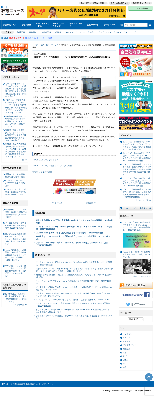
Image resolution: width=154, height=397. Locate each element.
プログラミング (103, 30)
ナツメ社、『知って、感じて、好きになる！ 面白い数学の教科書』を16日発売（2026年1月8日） (15, 268)
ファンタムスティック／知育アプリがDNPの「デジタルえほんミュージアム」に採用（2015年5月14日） (72, 241)
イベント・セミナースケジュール (137, 206)
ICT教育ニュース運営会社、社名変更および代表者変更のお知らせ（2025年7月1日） (16, 295)
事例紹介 (33, 30)
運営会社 (5, 382)
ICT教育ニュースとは (141, 3)
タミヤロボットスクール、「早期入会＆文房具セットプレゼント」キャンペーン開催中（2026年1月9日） (73, 302)
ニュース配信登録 (140, 8)
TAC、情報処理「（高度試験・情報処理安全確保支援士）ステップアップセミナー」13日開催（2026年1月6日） (15, 252)
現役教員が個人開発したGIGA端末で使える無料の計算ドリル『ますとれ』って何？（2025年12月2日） (15, 119)
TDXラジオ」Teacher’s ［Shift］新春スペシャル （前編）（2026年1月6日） (137, 260)
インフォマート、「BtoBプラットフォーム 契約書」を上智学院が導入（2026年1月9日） (74, 297)
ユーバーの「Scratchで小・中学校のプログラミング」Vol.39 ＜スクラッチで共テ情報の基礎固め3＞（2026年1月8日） (137, 143)
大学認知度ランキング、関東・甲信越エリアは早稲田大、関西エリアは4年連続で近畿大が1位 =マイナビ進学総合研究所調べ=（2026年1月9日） (74, 267)
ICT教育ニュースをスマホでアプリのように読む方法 (15, 180)
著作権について (34, 382)
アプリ (133, 30)
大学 (125, 350)
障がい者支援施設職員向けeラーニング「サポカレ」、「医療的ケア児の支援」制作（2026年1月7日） (15, 236)
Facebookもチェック (136, 292)
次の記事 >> (91, 200)
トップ (35, 42)
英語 (91, 30)
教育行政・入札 (10, 24)
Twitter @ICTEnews (136, 301)
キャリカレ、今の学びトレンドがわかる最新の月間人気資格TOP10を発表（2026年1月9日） (73, 280)
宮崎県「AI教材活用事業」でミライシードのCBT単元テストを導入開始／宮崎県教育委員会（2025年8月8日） (15, 133)
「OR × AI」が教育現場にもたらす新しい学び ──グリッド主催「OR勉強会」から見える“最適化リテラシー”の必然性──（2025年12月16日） (16, 104)
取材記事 (21, 30)
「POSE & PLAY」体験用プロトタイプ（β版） (52, 163)
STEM (117, 30)
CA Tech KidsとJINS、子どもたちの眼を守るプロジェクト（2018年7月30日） (70, 230)
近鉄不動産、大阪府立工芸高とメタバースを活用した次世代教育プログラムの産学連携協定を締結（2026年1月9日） (74, 286)
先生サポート (93, 24)
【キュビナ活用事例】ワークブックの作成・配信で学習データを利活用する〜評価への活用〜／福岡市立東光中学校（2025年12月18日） (137, 167)
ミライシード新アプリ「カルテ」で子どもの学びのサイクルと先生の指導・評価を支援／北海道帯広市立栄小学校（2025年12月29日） (16, 87)
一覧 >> (23, 157)
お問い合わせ (47, 382)
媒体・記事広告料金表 (119, 3)
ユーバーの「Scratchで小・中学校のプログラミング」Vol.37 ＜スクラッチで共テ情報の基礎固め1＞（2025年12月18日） (137, 180)
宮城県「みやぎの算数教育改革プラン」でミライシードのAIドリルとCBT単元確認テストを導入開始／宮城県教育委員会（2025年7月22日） (15, 148)
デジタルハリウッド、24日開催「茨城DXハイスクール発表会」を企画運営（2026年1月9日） (74, 314)
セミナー (81, 30)
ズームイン (125, 133)
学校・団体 (26, 24)
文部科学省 (46, 30)
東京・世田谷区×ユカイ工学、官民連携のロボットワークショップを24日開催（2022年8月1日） (74, 219)
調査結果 (126, 346)
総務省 (58, 30)
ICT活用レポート (11, 75)
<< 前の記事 (57, 200)
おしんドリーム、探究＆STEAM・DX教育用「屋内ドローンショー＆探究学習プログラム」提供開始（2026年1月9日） (73, 308)
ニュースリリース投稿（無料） (92, 3)
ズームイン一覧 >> (143, 198)
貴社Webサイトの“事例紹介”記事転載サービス (15, 173)
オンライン (127, 332)
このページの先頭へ (149, 374)
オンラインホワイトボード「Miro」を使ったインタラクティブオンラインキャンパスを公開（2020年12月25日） (74, 225)
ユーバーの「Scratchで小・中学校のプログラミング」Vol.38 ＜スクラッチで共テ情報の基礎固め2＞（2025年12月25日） (137, 154)
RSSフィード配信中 (136, 283)
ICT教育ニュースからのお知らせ (14, 283)
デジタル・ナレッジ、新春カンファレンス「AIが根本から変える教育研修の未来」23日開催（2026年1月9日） (74, 261)
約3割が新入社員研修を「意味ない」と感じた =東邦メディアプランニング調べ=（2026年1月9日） (74, 273)
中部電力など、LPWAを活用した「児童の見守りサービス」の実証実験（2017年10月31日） (73, 235)
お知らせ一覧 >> (20, 302)
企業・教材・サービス (43, 23)
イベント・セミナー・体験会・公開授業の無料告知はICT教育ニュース (15, 189)
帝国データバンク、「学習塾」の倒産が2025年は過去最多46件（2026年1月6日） (16, 211)
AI (125, 30)
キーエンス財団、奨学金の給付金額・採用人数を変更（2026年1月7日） (15, 223)
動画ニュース (126, 214)
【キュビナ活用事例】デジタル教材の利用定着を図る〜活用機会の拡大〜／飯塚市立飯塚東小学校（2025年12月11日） (137, 191)
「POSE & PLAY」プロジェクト (46, 157)
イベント (69, 30)
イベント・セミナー (76, 23)
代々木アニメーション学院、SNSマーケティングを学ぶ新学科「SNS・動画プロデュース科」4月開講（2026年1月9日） (74, 292)
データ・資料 (109, 24)
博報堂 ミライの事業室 (42, 169)
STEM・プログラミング (59, 23)
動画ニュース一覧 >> (142, 274)
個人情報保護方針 (18, 382)
